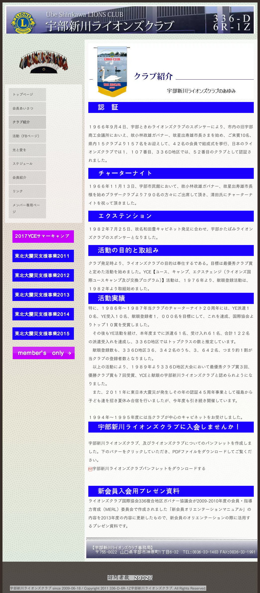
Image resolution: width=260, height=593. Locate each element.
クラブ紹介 (21, 122)
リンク (17, 191)
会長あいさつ (22, 108)
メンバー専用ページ (26, 208)
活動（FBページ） (26, 136)
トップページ (22, 94)
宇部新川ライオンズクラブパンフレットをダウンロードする (139, 455)
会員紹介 (19, 177)
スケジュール (22, 163)
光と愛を (19, 149)
